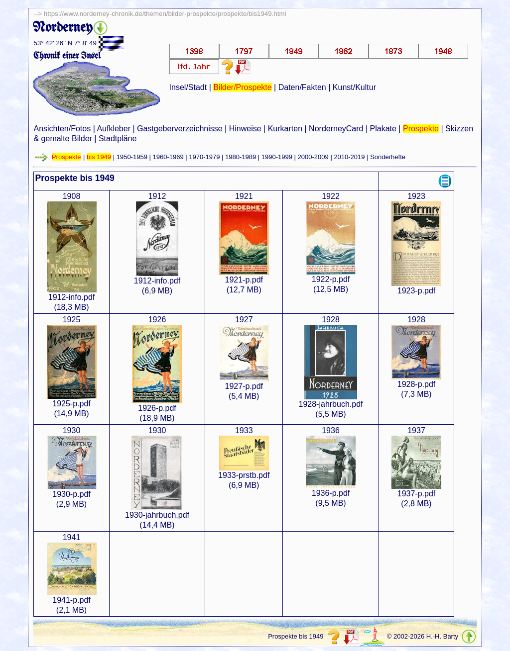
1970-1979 (204, 157)
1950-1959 (132, 157)
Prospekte (421, 128)
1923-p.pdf (416, 290)
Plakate (383, 128)
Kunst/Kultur (354, 87)
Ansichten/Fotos (62, 128)
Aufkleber (113, 128)
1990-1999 (276, 157)
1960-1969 (167, 157)
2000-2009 (313, 157)
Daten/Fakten (302, 87)
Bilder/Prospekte (242, 87)
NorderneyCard (336, 128)
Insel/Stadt (188, 87)
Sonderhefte (387, 157)
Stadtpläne (118, 138)
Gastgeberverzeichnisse (180, 128)
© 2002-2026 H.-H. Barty (422, 636)
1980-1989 (240, 157)
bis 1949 (99, 157)
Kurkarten (285, 128)
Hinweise (245, 128)
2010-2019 (349, 157)
